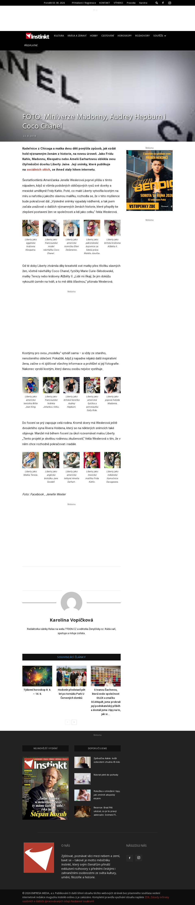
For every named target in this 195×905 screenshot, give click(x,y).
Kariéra (143, 2)
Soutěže (159, 36)
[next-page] (74, 722)
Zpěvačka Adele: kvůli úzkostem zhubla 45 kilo (107, 760)
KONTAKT (104, 2)
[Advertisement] (97, 19)
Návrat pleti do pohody (106, 775)
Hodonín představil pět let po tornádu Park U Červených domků (71, 693)
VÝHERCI (118, 2)
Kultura (59, 36)
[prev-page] (67, 722)
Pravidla (131, 2)
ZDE (147, 897)
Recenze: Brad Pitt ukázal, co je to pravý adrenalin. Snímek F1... (105, 811)
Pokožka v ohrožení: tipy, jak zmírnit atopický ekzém (107, 795)
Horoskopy (125, 36)
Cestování (107, 36)
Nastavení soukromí (82, 901)
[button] (157, 2)
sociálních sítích (38, 169)
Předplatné (31, 46)
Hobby (94, 36)
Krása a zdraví (77, 36)
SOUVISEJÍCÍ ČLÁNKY (71, 657)
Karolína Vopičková (71, 620)
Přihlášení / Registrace (84, 2)
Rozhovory (142, 36)
